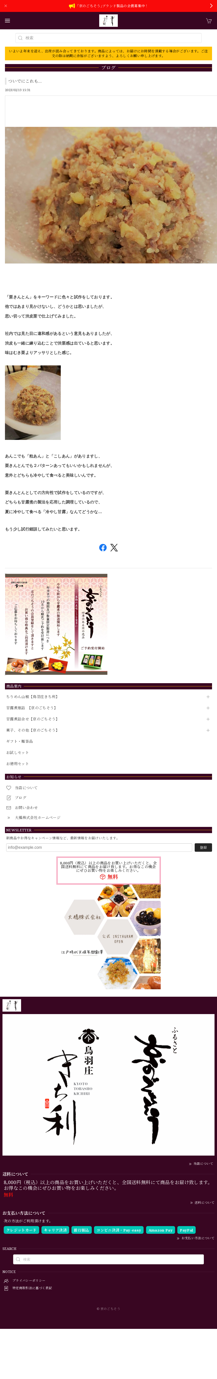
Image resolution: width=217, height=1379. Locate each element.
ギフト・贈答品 (19, 741)
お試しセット (17, 752)
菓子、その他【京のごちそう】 (33, 730)
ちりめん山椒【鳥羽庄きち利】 (33, 697)
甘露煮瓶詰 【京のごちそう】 (32, 708)
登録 (203, 847)
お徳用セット (17, 764)
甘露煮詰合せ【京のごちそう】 (33, 719)
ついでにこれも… (25, 81)
